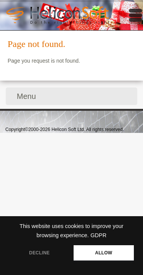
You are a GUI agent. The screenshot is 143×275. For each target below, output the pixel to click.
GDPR (98, 235)
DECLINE (39, 253)
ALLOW (103, 253)
